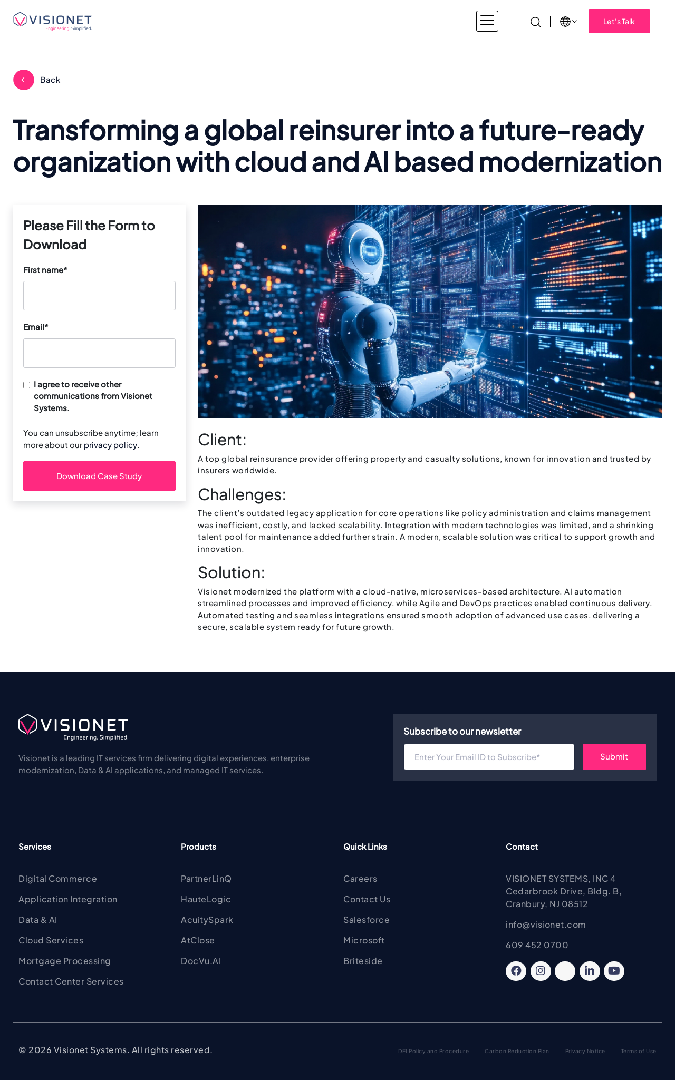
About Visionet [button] (419, 21)
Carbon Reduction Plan (517, 1051)
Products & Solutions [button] (334, 21)
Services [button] (261, 21)
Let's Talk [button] (619, 21)
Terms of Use (639, 1051)
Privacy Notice (585, 1051)
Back (50, 79)
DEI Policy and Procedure (433, 1051)
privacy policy (110, 445)
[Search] (536, 21)
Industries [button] (206, 21)
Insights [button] (480, 21)
